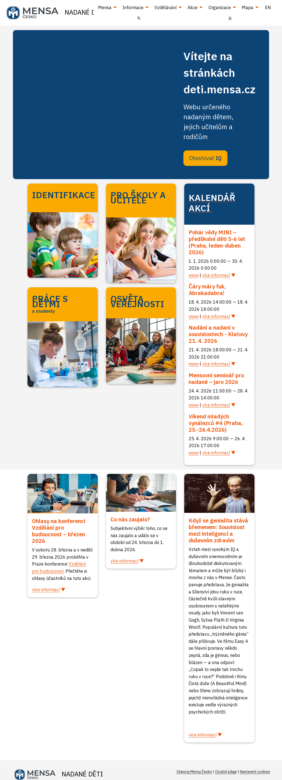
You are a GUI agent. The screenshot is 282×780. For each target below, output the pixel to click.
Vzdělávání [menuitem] (165, 7)
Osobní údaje (226, 771)
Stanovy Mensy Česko (194, 771)
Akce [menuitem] (192, 7)
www (194, 275)
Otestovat (205, 158)
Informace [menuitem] (133, 7)
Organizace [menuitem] (219, 7)
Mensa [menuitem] (105, 7)
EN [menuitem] (268, 7)
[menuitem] (139, 18)
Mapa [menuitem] (247, 7)
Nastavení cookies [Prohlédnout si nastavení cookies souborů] (255, 771)
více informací (216, 275)
